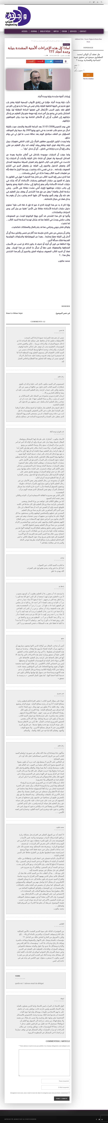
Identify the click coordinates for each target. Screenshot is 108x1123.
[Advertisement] (38, 284)
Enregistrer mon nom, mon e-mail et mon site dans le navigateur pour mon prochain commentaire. (39, 1093)
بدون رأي (78, 70)
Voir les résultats (88, 79)
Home (62, 41)
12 (46, 55)
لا (74, 68)
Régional (67, 41)
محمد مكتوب (64, 55)
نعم (75, 65)
